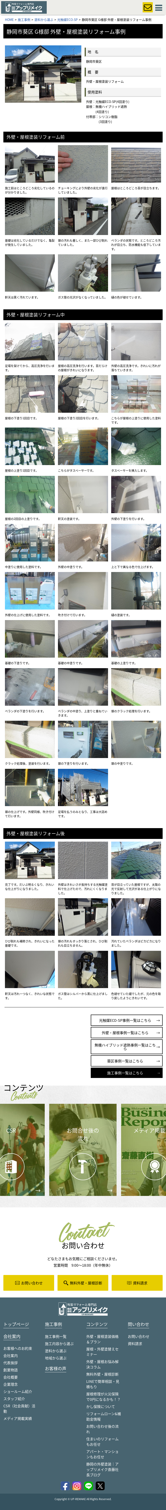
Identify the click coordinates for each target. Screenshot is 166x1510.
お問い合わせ (138, 1336)
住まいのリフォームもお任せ (102, 1441)
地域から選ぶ (55, 1358)
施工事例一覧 (55, 1336)
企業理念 (10, 1384)
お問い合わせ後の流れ (102, 1429)
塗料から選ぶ (55, 1351)
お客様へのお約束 (17, 1348)
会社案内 (10, 1356)
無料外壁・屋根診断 (102, 1374)
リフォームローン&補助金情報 (103, 1416)
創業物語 (10, 1370)
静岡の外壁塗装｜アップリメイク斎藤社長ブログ (102, 1469)
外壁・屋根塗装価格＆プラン (102, 1339)
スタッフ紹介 (14, 1399)
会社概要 (10, 1377)
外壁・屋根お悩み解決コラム (102, 1364)
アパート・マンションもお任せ (102, 1454)
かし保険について (100, 1406)
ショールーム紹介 (17, 1392)
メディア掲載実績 (17, 1418)
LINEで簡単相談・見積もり (102, 1384)
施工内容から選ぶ (59, 1343)
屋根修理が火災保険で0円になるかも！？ (103, 1396)
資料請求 (135, 1343)
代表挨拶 (10, 1363)
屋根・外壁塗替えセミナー (102, 1351)
